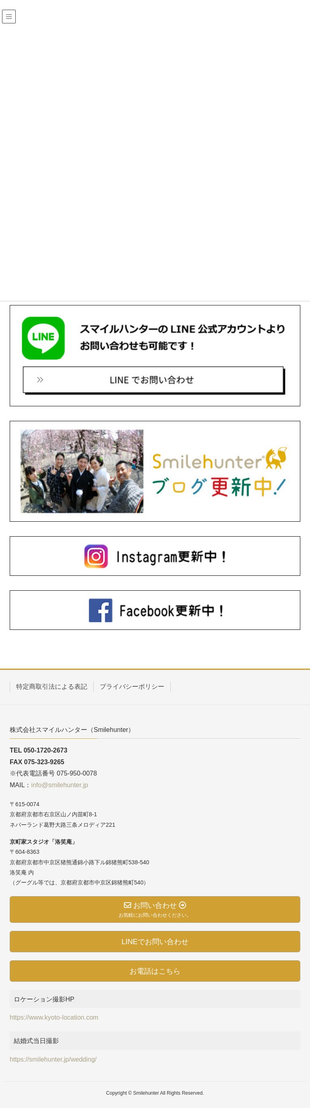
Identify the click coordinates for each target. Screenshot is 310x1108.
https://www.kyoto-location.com (54, 1017)
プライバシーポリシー (132, 686)
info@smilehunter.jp (59, 785)
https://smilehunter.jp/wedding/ (53, 1059)
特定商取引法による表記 (51, 686)
